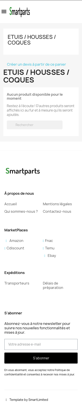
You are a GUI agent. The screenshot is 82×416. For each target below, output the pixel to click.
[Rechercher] (35, 125)
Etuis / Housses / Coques (32, 39)
